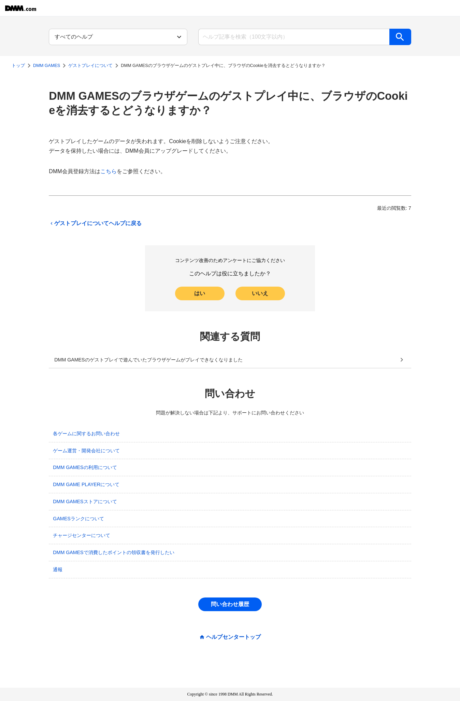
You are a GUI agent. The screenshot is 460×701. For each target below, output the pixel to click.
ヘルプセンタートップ (233, 637)
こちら (108, 171)
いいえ (260, 293)
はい (199, 293)
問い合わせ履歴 (230, 604)
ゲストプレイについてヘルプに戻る (95, 223)
